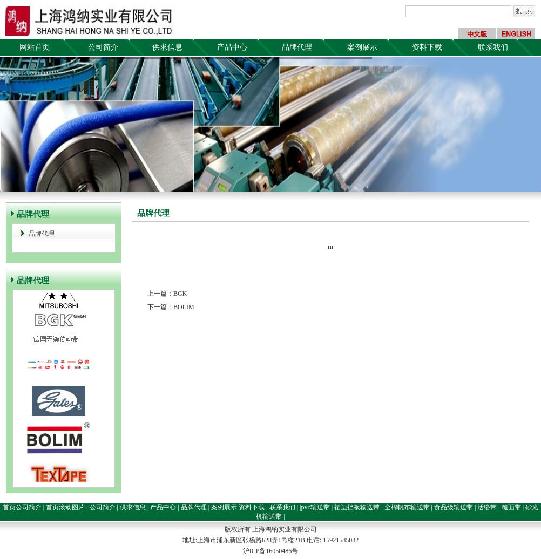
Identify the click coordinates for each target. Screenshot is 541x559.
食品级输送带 (453, 507)
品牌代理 (297, 47)
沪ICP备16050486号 (271, 551)
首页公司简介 (22, 507)
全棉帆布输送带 (407, 507)
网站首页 (34, 47)
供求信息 (167, 47)
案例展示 (362, 47)
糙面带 (511, 507)
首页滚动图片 (65, 507)
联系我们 (493, 47)
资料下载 (427, 47)
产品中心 (232, 47)
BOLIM (183, 307)
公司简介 (103, 47)
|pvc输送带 (315, 507)
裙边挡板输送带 (357, 507)
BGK (180, 293)
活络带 (487, 507)
